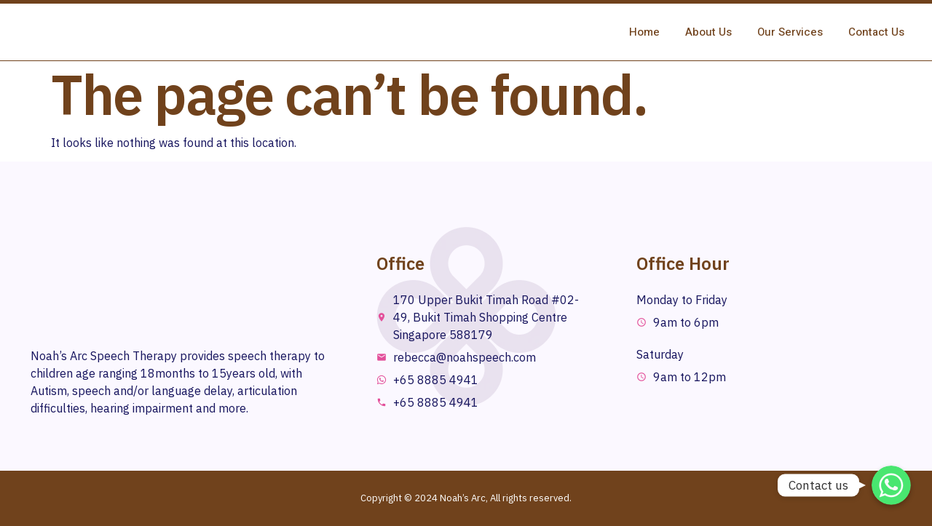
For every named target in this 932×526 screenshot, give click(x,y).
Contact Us (876, 32)
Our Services (790, 32)
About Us (708, 32)
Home (644, 32)
